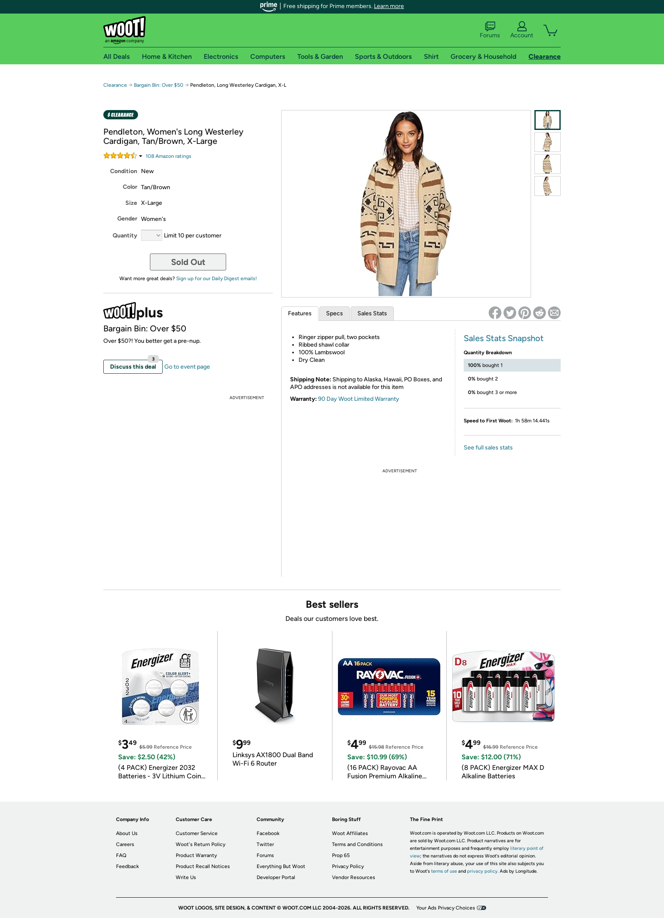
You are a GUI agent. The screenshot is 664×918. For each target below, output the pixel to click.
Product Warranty (196, 855)
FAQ (121, 855)
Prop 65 (341, 855)
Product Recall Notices (203, 866)
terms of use (444, 871)
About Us (127, 833)
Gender (127, 218)
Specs (334, 313)
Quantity (125, 235)
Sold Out (188, 262)
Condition (123, 171)
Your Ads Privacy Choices (445, 908)
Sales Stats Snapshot (504, 338)
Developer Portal (276, 877)
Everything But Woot (281, 866)
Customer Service (197, 833)
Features (300, 313)
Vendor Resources (353, 877)
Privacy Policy (348, 866)
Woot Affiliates (350, 833)
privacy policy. (482, 871)
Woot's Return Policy (200, 844)
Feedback (127, 866)
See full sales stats (488, 447)
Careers (125, 844)
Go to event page (187, 366)
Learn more (389, 6)
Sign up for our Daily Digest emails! (216, 278)
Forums (490, 30)
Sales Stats (372, 313)
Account (521, 30)
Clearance (115, 85)
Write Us (186, 877)
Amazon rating (168, 156)
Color (130, 186)
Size (131, 203)
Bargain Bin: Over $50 (158, 85)
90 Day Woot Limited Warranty (358, 398)
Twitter (265, 844)
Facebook (268, 833)
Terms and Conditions (357, 844)
